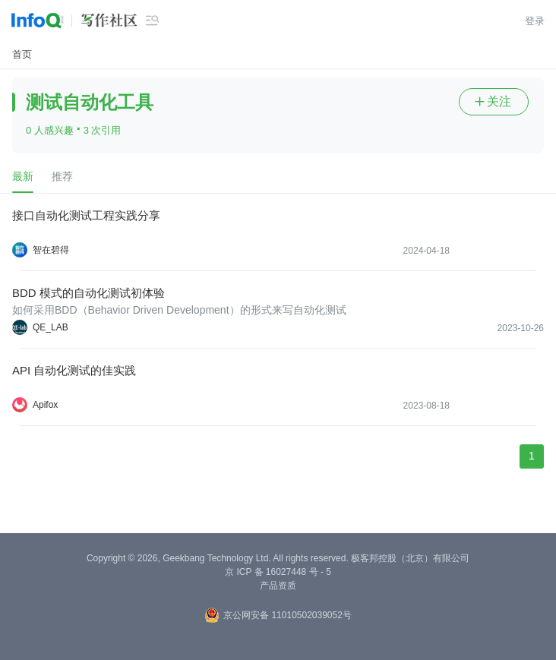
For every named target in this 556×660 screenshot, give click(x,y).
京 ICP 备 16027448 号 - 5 (278, 572)
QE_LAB (50, 327)
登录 (535, 21)
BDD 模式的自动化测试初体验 (88, 292)
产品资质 (278, 585)
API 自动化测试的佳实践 (74, 370)
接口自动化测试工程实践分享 (86, 215)
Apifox (45, 404)
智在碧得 (51, 250)
